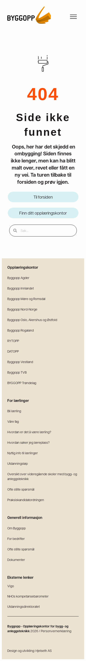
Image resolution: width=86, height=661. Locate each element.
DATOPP (13, 351)
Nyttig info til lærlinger (22, 453)
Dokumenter (16, 559)
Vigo (10, 586)
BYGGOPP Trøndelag (21, 383)
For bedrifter (16, 538)
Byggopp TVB (17, 372)
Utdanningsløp (17, 463)
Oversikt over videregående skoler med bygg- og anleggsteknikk (42, 476)
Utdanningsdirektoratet (23, 606)
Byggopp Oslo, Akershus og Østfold (32, 320)
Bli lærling (14, 411)
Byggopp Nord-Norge (22, 309)
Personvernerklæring (56, 631)
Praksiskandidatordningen (25, 500)
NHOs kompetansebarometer (28, 596)
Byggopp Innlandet (20, 288)
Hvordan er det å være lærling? (29, 432)
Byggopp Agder (18, 278)
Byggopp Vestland (20, 362)
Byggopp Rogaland (20, 330)
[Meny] (73, 17)
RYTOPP (13, 341)
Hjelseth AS (44, 650)
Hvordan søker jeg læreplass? (28, 442)
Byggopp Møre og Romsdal (26, 299)
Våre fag (13, 421)
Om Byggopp (16, 528)
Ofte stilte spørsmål (20, 489)
